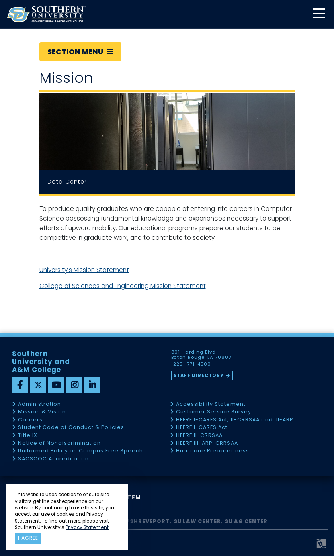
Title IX (27, 436)
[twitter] (38, 385)
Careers (30, 420)
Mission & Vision (42, 412)
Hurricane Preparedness (212, 451)
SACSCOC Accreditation (53, 459)
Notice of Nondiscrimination (59, 443)
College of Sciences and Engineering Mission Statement (122, 286)
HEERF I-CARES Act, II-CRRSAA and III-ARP (234, 420)
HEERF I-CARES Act (201, 428)
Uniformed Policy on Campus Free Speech (80, 451)
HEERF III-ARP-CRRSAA (207, 443)
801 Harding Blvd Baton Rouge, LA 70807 (201, 355)
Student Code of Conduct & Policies (71, 428)
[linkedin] (92, 385)
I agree (28, 538)
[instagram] (74, 385)
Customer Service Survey (213, 412)
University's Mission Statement (84, 270)
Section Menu (80, 52)
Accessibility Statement (211, 404)
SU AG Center (246, 521)
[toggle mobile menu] (318, 14)
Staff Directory (199, 375)
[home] (46, 14)
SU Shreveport (145, 521)
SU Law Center (197, 521)
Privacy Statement (87, 527)
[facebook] (20, 385)
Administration (39, 404)
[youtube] (56, 385)
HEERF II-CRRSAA (199, 436)
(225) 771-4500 (191, 364)
